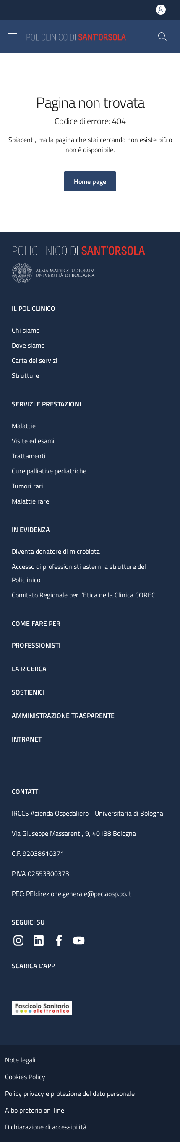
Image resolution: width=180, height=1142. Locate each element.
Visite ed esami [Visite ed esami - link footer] (33, 441)
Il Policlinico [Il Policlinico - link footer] (33, 308)
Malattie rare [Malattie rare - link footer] (30, 501)
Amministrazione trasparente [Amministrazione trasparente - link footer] (63, 716)
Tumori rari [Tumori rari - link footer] (27, 486)
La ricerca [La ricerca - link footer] (29, 669)
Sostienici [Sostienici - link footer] (28, 692)
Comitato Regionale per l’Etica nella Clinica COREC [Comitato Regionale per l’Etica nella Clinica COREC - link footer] (83, 595)
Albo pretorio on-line (34, 1110)
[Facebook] (58, 940)
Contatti (27, 791)
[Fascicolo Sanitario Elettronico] (42, 1007)
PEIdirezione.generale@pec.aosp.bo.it (78, 894)
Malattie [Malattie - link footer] (24, 426)
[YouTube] (79, 940)
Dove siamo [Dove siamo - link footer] (28, 345)
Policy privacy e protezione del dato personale (70, 1093)
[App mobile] (18, 983)
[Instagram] (18, 940)
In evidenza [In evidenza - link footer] (31, 529)
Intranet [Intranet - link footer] (27, 739)
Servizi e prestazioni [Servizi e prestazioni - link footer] (46, 404)
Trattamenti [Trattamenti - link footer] (29, 456)
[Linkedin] (38, 940)
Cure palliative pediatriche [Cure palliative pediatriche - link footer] (49, 471)
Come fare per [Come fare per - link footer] (36, 623)
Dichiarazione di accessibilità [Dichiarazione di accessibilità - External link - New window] (45, 1127)
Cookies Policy (25, 1077)
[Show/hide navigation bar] (12, 36)
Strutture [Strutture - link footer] (25, 375)
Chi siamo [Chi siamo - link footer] (25, 330)
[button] (162, 36)
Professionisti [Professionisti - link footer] (36, 645)
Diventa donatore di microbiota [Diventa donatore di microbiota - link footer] (56, 551)
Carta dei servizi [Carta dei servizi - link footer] (34, 360)
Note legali (20, 1060)
